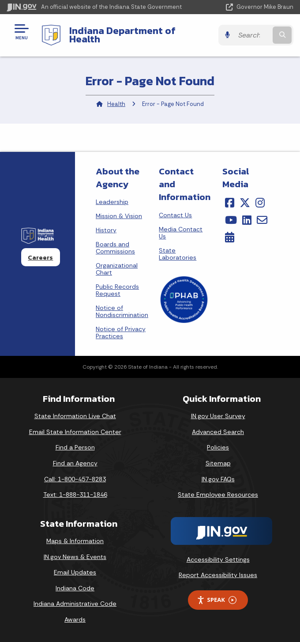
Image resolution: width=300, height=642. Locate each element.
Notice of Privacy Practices (121, 332)
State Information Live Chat (75, 416)
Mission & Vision (119, 216)
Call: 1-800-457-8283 (75, 479)
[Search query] (252, 35)
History (106, 230)
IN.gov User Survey (218, 416)
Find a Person (75, 447)
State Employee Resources (218, 494)
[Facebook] (229, 202)
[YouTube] (231, 220)
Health (116, 104)
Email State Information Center (75, 432)
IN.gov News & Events (75, 557)
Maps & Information (75, 541)
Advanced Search (218, 432)
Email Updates (75, 572)
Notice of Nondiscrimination (122, 311)
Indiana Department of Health (122, 34)
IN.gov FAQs (218, 479)
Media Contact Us (180, 232)
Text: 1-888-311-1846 (75, 494)
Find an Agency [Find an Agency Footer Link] (75, 463)
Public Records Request (117, 290)
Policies (218, 447)
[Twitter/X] (245, 202)
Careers (40, 257)
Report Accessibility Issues (218, 575)
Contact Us (175, 215)
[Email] (262, 220)
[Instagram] (260, 202)
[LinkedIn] (246, 220)
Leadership (112, 202)
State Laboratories (177, 253)
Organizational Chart (117, 268)
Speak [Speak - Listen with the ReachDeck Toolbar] (216, 600)
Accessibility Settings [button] (218, 559)
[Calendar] (229, 237)
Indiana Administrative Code (75, 604)
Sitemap (218, 463)
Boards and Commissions (115, 247)
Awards (75, 619)
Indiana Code (75, 588)
